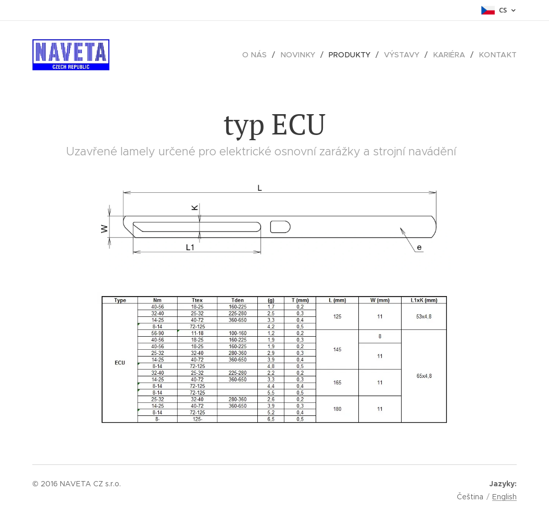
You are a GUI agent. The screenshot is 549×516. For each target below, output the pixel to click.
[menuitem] (262, 55)
